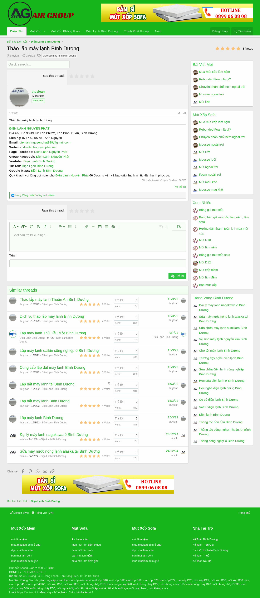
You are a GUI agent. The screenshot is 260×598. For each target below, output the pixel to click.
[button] (45, 31)
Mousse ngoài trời (211, 94)
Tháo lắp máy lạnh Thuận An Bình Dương (54, 299)
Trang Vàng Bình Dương (213, 298)
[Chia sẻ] (179, 113)
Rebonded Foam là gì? (215, 79)
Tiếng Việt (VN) (42, 512)
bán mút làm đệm (21, 555)
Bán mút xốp (208, 285)
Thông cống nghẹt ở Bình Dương (222, 441)
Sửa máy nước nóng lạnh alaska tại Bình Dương (60, 451)
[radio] (71, 76)
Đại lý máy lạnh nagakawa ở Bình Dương (54, 434)
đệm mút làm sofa (22, 549)
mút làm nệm (19, 538)
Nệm (158, 31)
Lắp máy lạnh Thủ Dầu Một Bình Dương (53, 333)
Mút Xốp (35, 31)
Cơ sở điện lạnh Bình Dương (219, 399)
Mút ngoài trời (208, 167)
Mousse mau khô (211, 189)
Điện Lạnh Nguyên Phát (50, 151)
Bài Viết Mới (203, 65)
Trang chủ (244, 512)
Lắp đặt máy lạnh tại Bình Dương (47, 384)
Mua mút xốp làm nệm (214, 71)
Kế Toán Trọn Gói (203, 544)
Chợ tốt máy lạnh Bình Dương (219, 350)
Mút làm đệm (208, 277)
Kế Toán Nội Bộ (202, 560)
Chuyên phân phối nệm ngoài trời (222, 86)
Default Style (19, 512)
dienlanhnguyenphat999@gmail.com (45, 142)
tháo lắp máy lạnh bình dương (59, 55)
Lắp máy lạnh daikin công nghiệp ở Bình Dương (59, 350)
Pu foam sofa (80, 538)
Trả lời (182, 186)
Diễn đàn (16, 31)
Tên (12, 255)
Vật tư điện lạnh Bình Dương (219, 407)
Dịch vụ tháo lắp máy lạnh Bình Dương (52, 316)
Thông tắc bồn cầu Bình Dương (221, 422)
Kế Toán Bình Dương (205, 538)
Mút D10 (205, 240)
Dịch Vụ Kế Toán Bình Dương (210, 549)
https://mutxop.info (28, 591)
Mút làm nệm (208, 247)
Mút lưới (204, 101)
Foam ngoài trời (210, 174)
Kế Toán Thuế (201, 555)
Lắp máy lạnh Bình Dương (41, 417)
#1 (184, 113)
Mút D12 (205, 262)
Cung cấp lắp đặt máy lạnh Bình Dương (52, 367)
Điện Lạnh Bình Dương (102, 31)
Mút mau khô (208, 182)
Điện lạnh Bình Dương (214, 414)
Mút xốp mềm (208, 270)
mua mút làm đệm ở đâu (25, 544)
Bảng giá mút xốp (211, 210)
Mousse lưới (207, 159)
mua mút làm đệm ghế (24, 560)
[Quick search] (38, 64)
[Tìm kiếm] (242, 31)
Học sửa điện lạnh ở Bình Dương (222, 380)
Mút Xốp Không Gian (65, 31)
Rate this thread (53, 75)
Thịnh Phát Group (136, 31)
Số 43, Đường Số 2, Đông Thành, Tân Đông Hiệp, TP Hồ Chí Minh (59, 575)
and (34, 195)
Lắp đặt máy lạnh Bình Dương (45, 401)
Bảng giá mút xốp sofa (214, 255)
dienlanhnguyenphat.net (40, 147)
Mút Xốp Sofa (204, 115)
